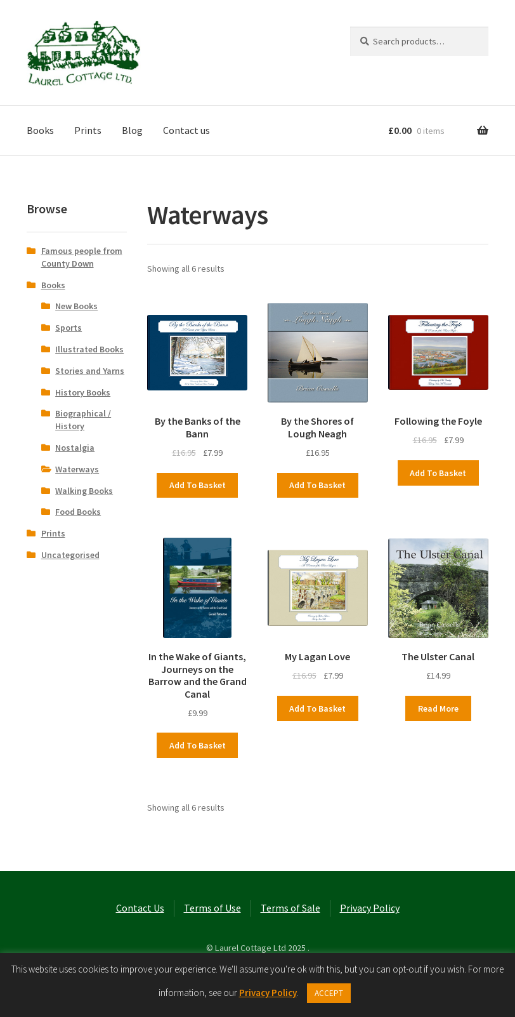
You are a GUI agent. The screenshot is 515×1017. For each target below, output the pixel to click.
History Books (82, 392)
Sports (68, 327)
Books (40, 130)
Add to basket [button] (197, 485)
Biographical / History (83, 420)
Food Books (78, 511)
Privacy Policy (370, 907)
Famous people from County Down (81, 257)
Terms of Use (212, 907)
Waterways (77, 469)
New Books (76, 306)
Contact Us (140, 907)
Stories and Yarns (89, 370)
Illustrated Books (89, 349)
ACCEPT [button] (329, 993)
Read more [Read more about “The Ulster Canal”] (438, 708)
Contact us (186, 130)
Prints (87, 130)
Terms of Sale (290, 907)
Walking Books (84, 490)
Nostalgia (75, 447)
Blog (132, 130)
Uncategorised (70, 555)
